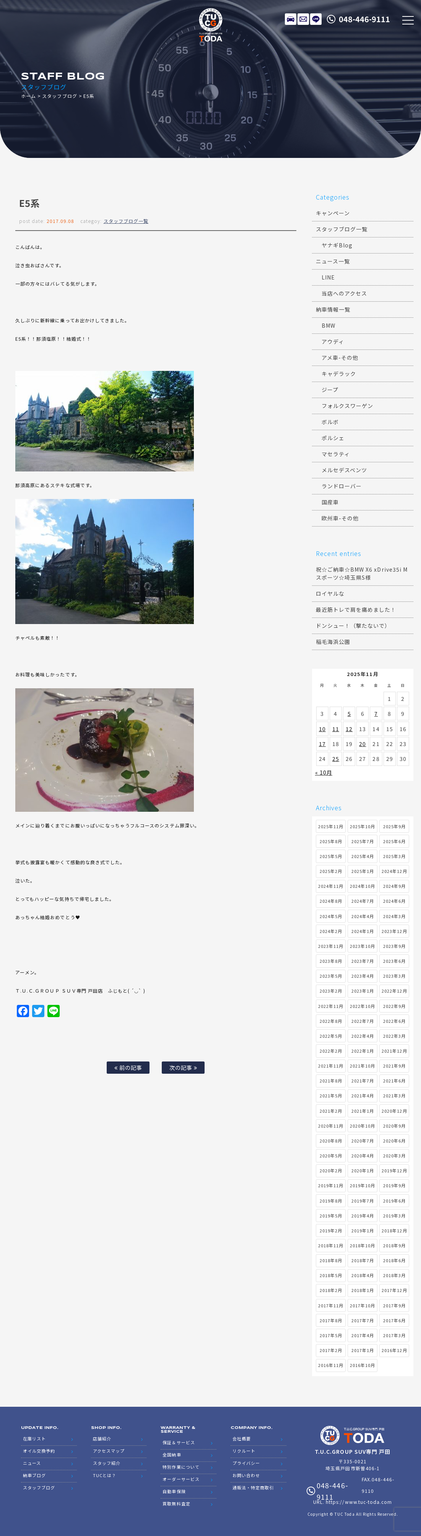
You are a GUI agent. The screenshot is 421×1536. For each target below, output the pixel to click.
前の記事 (128, 1067)
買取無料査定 (176, 1503)
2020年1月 (362, 1170)
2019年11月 (330, 1185)
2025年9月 (394, 826)
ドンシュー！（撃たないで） (353, 625)
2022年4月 (362, 1036)
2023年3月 (394, 976)
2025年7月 (362, 841)
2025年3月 (394, 856)
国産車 (330, 502)
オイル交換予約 (39, 1451)
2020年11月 (330, 1126)
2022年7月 (362, 1021)
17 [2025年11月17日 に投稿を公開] (322, 744)
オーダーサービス (181, 1479)
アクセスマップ (109, 1451)
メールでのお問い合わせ (303, 19)
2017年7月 (362, 1320)
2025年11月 (330, 826)
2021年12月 (394, 1051)
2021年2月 (331, 1111)
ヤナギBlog (337, 245)
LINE (316, 19)
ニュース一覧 (333, 261)
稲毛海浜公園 (333, 641)
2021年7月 (362, 1081)
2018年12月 (394, 1230)
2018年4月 (362, 1275)
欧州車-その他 (340, 518)
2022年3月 (394, 1036)
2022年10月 (362, 1006)
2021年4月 (362, 1095)
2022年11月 (330, 1006)
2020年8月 (331, 1141)
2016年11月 (330, 1365)
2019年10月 (362, 1185)
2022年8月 (331, 1021)
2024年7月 (362, 901)
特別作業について (181, 1467)
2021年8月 (331, 1081)
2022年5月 (331, 1036)
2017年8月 (331, 1320)
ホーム (28, 96)
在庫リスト (290, 19)
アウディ (333, 341)
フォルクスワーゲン (347, 406)
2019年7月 (362, 1201)
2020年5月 (331, 1155)
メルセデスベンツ (344, 470)
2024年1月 (362, 931)
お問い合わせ (246, 1475)
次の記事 (183, 1067)
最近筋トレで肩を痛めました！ (356, 609)
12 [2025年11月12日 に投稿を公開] (349, 729)
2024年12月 (394, 871)
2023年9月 (394, 946)
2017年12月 (394, 1290)
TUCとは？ (104, 1475)
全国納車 (172, 1454)
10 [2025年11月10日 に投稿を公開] (322, 729)
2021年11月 (330, 1066)
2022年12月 (394, 991)
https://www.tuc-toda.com (359, 1502)
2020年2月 (331, 1170)
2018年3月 (394, 1275)
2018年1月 (362, 1290)
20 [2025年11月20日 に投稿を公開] (362, 744)
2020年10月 (362, 1126)
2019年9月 (394, 1185)
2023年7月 (362, 961)
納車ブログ (34, 1475)
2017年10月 (362, 1305)
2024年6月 (394, 901)
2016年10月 (362, 1365)
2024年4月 (362, 916)
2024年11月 (330, 886)
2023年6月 (394, 961)
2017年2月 (331, 1350)
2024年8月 (331, 901)
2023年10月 (362, 946)
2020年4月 (362, 1155)
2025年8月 (331, 841)
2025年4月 (362, 856)
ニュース (32, 1463)
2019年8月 (331, 1201)
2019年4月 (362, 1216)
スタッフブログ (59, 96)
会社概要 (241, 1438)
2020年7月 (362, 1141)
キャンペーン (333, 213)
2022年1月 (362, 1051)
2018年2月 (331, 1290)
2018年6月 (394, 1260)
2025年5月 (331, 856)
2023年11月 (330, 946)
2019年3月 (394, 1216)
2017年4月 (362, 1335)
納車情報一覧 (333, 309)
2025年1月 (362, 871)
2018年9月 (394, 1245)
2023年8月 (331, 961)
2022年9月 (394, 1006)
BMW (328, 325)
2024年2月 (331, 931)
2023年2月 (331, 991)
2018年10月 (362, 1245)
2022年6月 (394, 1021)
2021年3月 (394, 1095)
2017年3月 (394, 1335)
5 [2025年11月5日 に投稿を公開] (349, 713)
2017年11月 (330, 1305)
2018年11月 (330, 1245)
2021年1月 (362, 1111)
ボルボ (330, 422)
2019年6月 (394, 1201)
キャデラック (339, 373)
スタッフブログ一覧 (126, 221)
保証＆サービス (179, 1442)
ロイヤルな (330, 593)
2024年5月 (331, 916)
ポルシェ (333, 438)
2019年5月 (331, 1216)
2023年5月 (331, 976)
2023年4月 (362, 976)
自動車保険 (174, 1491)
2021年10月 (362, 1066)
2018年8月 (331, 1260)
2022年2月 (331, 1051)
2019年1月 (362, 1230)
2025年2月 (331, 871)
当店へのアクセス (344, 293)
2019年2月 (331, 1230)
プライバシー (246, 1463)
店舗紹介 (102, 1438)
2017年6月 (394, 1320)
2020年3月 (394, 1155)
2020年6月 (394, 1141)
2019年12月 (394, 1170)
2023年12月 (394, 931)
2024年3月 (394, 916)
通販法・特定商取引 (253, 1487)
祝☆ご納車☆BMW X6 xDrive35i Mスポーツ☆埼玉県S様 (362, 573)
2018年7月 (362, 1260)
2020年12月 (394, 1111)
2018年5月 (331, 1275)
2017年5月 (331, 1335)
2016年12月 (394, 1350)
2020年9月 (394, 1126)
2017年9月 (394, 1305)
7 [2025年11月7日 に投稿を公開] (376, 713)
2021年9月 (394, 1066)
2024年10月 (362, 886)
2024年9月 (394, 886)
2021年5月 (331, 1095)
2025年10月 (362, 826)
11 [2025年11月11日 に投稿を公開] (335, 729)
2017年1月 (362, 1350)
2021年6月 (394, 1081)
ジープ (330, 389)
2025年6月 (394, 841)
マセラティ (336, 454)
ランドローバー (342, 486)
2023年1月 (362, 991)
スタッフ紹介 (106, 1463)
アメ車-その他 (340, 357)
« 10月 (323, 772)
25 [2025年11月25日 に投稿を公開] (335, 758)
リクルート (243, 1451)
